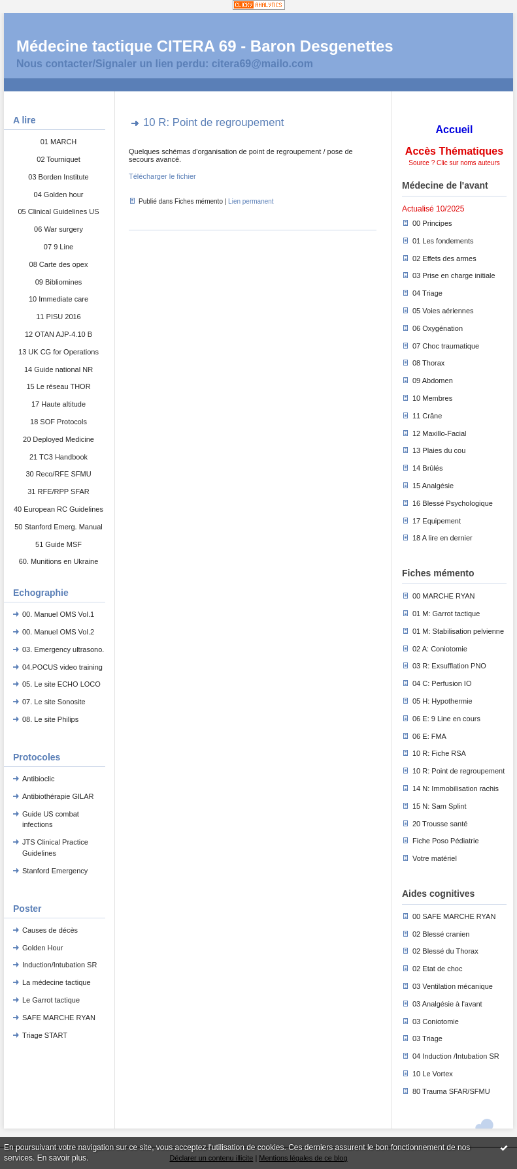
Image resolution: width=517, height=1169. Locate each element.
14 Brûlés (427, 468)
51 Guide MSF (58, 544)
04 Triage (427, 293)
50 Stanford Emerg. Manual (58, 527)
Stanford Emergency (55, 871)
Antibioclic (38, 779)
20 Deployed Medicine (58, 439)
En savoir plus (61, 1157)
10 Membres (432, 398)
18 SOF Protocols (58, 422)
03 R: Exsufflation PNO (449, 666)
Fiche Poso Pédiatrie (445, 841)
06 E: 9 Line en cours (446, 719)
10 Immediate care (58, 299)
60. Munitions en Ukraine (59, 561)
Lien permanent (251, 201)
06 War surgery (58, 229)
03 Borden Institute (58, 177)
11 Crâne (427, 416)
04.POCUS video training (62, 667)
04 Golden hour (59, 194)
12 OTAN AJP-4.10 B (58, 334)
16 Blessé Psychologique (452, 503)
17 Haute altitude (58, 404)
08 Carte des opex (58, 264)
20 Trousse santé (439, 824)
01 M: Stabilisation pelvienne (458, 631)
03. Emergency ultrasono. (63, 649)
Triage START (44, 1035)
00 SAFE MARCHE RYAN (453, 916)
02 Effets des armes (444, 258)
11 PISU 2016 (58, 316)
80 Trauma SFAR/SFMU (451, 1091)
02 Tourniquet (58, 159)
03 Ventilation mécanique (452, 986)
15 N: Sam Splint (439, 806)
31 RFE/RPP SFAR (58, 491)
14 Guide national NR (58, 369)
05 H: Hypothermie (442, 701)
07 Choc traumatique (445, 346)
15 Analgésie (433, 486)
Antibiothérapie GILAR (57, 796)
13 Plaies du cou (438, 450)
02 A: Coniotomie (439, 649)
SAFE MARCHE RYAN (58, 1017)
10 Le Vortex (432, 1074)
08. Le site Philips (50, 719)
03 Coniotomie (435, 1021)
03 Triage (427, 1038)
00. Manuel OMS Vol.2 (58, 632)
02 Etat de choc (437, 969)
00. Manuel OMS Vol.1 (58, 614)
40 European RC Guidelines (58, 509)
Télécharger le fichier (162, 176)
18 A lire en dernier (442, 538)
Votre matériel (434, 858)
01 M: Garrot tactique (446, 613)
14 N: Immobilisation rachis (455, 788)
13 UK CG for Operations (58, 352)
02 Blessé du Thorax (445, 951)
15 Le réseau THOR (58, 386)
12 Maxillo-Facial (439, 433)
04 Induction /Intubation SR (455, 1056)
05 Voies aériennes (443, 311)
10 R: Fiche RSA (439, 753)
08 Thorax (428, 363)
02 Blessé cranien (440, 934)
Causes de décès (50, 930)
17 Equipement (436, 521)
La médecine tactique (56, 982)
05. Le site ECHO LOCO (61, 684)
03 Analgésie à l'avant (447, 1004)
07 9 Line (58, 247)
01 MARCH (59, 142)
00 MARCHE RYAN (443, 596)
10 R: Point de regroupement (458, 771)
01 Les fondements (443, 241)
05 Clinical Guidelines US (58, 211)
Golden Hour (42, 948)
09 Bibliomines (58, 282)
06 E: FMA (429, 736)
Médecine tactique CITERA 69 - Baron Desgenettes (204, 46)
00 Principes (432, 223)
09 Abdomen (432, 380)
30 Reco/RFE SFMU (58, 474)
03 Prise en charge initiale (453, 275)
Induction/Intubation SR (59, 965)
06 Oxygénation (437, 328)
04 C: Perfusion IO (442, 683)
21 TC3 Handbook (58, 457)
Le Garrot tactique (51, 1000)
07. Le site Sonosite (54, 702)
